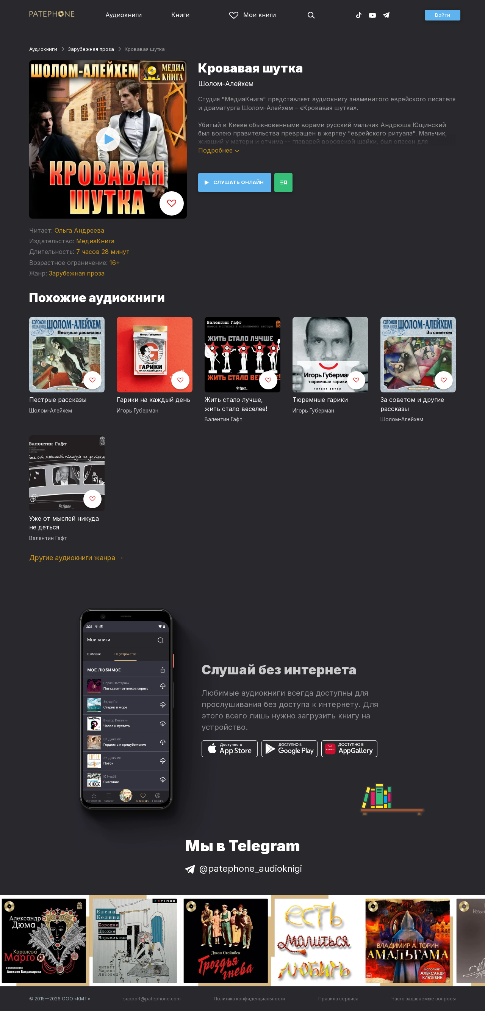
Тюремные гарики (320, 399)
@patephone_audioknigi (242, 868)
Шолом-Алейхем (225, 84)
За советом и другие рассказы (412, 404)
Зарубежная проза (91, 49)
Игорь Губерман (137, 411)
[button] (442, 15)
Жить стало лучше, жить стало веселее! (236, 404)
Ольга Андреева (79, 230)
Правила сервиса (338, 999)
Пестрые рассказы (57, 399)
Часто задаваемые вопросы (423, 999)
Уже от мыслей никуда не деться (64, 523)
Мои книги (252, 15)
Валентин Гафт (223, 419)
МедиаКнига (95, 241)
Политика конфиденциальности (249, 999)
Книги (180, 15)
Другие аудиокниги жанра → (76, 558)
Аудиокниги (123, 15)
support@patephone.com (152, 999)
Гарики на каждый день (153, 399)
